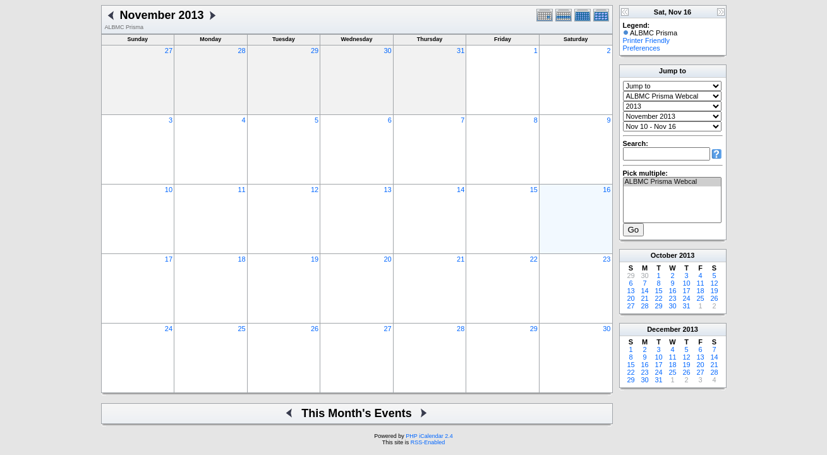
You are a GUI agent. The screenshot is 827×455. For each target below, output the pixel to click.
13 (388, 189)
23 (606, 259)
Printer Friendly (646, 40)
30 (388, 50)
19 (314, 259)
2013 (686, 255)
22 (534, 259)
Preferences (641, 48)
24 (168, 328)
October (664, 255)
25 (241, 328)
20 (388, 259)
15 (534, 189)
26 (314, 328)
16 (606, 189)
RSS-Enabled (428, 442)
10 (168, 189)
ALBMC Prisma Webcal (672, 182)
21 (460, 259)
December (663, 329)
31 (460, 50)
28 (241, 50)
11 (241, 189)
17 (168, 259)
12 (314, 189)
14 (460, 189)
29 (314, 50)
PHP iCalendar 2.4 (429, 436)
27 (168, 50)
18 (241, 259)
